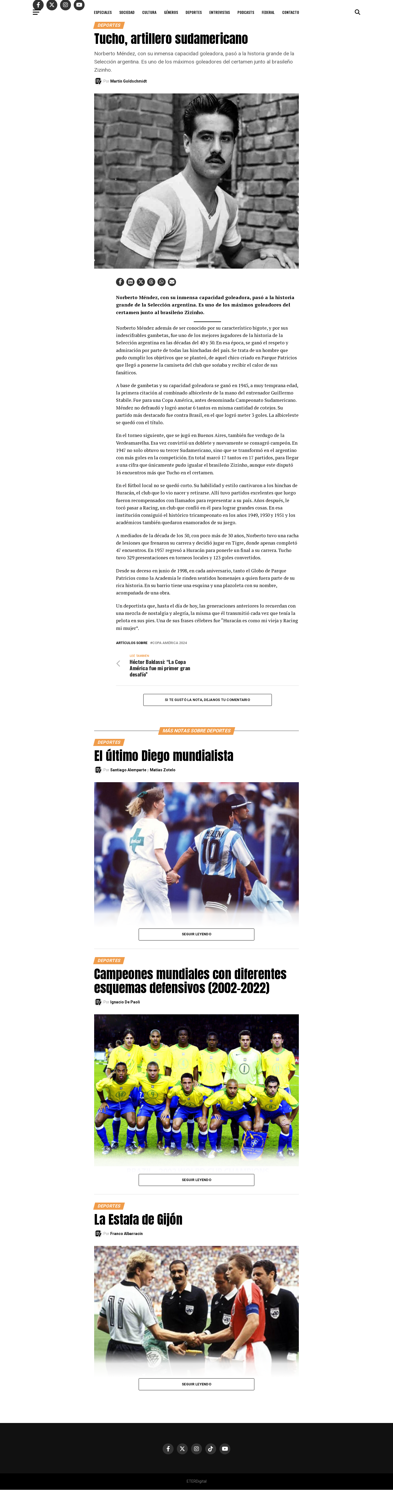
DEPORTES (194, 12)
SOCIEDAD (127, 12)
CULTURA (149, 12)
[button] (120, 282)
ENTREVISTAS (219, 12)
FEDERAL (268, 12)
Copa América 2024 (169, 643)
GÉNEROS (171, 12)
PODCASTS (245, 12)
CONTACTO (290, 12)
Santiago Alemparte (128, 770)
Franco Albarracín (126, 1234)
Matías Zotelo (162, 770)
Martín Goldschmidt (128, 81)
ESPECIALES (103, 12)
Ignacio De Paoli (125, 1002)
